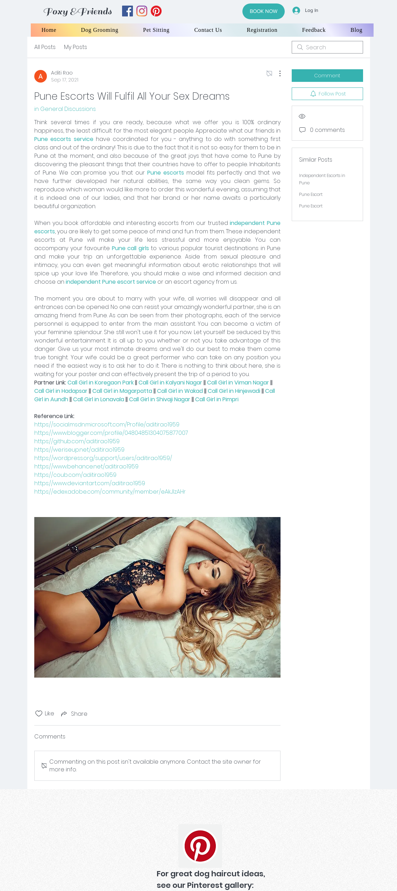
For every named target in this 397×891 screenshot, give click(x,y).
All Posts (45, 47)
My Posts (75, 47)
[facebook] (127, 11)
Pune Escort (310, 194)
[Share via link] (73, 713)
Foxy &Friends (77, 11)
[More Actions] (276, 73)
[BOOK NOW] (263, 11)
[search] (327, 47)
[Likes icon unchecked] (38, 713)
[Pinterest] (200, 846)
